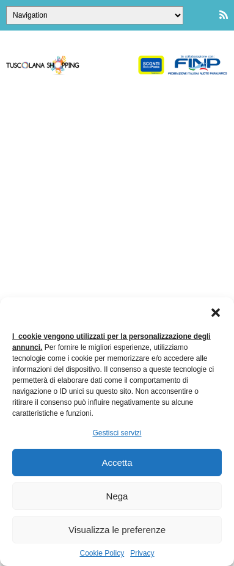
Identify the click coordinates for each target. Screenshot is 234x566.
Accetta (116, 462)
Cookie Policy (101, 553)
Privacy (142, 553)
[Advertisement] (117, 210)
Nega (117, 496)
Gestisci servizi (116, 433)
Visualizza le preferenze (117, 529)
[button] (216, 313)
